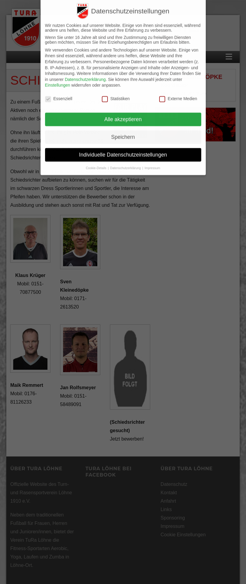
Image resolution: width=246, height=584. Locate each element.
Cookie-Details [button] (96, 161)
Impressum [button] (152, 161)
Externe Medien (178, 91)
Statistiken (116, 91)
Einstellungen (57, 78)
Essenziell (58, 91)
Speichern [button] (123, 130)
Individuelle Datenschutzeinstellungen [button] (123, 148)
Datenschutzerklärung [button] (126, 161)
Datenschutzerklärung (85, 72)
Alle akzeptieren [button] (123, 113)
